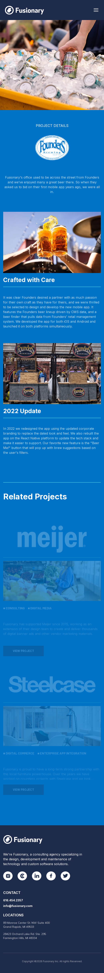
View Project (23, 653)
